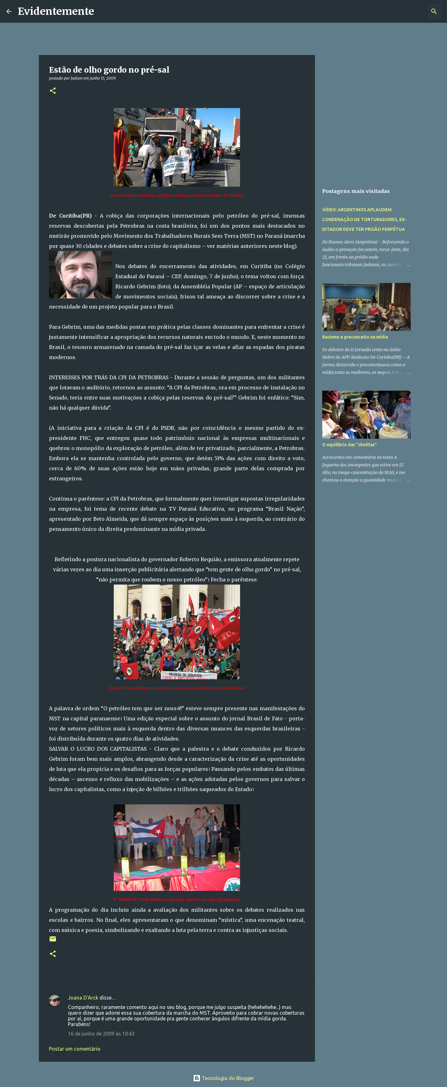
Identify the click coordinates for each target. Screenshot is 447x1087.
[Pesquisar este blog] (409, 11)
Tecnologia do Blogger (223, 1078)
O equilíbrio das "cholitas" (349, 444)
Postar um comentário (74, 1049)
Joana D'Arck (83, 997)
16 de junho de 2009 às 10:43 (101, 1033)
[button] (53, 91)
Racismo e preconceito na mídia (355, 336)
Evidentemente (56, 11)
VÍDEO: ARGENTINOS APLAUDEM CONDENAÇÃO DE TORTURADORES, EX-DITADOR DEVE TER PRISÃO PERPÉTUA (364, 219)
